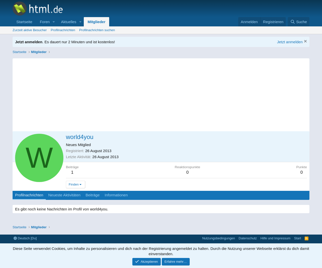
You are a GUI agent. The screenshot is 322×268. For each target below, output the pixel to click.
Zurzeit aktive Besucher (30, 30)
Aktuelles (68, 22)
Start (297, 238)
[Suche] (298, 21)
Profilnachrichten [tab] (29, 195)
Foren (45, 22)
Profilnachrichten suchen (97, 30)
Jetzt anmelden (290, 42)
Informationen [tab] (116, 195)
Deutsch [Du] (25, 238)
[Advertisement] (161, 93)
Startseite (24, 22)
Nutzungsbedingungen (218, 238)
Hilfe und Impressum (275, 238)
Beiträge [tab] (93, 195)
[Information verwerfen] (305, 41)
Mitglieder (96, 22)
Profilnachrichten (63, 30)
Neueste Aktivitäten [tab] (64, 195)
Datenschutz (248, 238)
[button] (53, 21)
